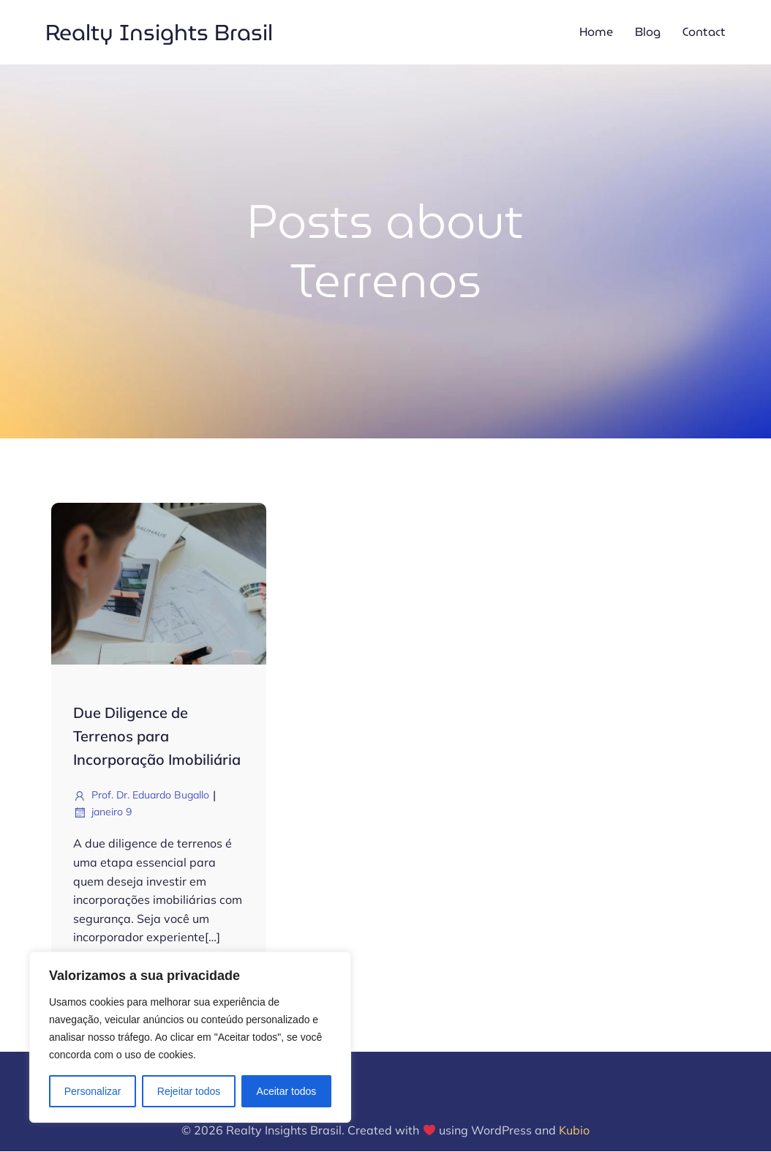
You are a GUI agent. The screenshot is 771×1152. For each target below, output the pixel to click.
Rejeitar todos (188, 1091)
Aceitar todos (287, 1091)
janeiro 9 (102, 814)
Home (596, 32)
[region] (190, 1037)
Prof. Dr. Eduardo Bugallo (141, 797)
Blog (648, 32)
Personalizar (92, 1091)
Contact (704, 32)
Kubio (574, 1131)
